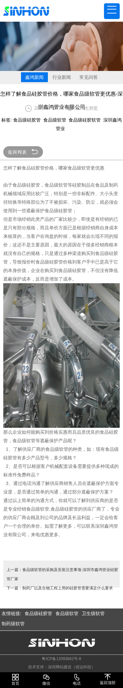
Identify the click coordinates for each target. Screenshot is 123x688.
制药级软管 (13, 623)
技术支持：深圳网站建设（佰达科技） (61, 667)
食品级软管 (66, 613)
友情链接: (11, 613)
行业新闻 (61, 77)
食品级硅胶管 (38, 613)
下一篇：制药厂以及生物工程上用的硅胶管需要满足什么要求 (60, 588)
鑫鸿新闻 (34, 77)
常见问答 (88, 77)
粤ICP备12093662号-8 (61, 658)
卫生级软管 (93, 613)
